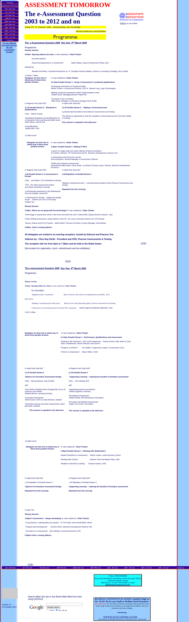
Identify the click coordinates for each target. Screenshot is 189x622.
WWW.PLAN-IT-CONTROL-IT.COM (120, 617)
